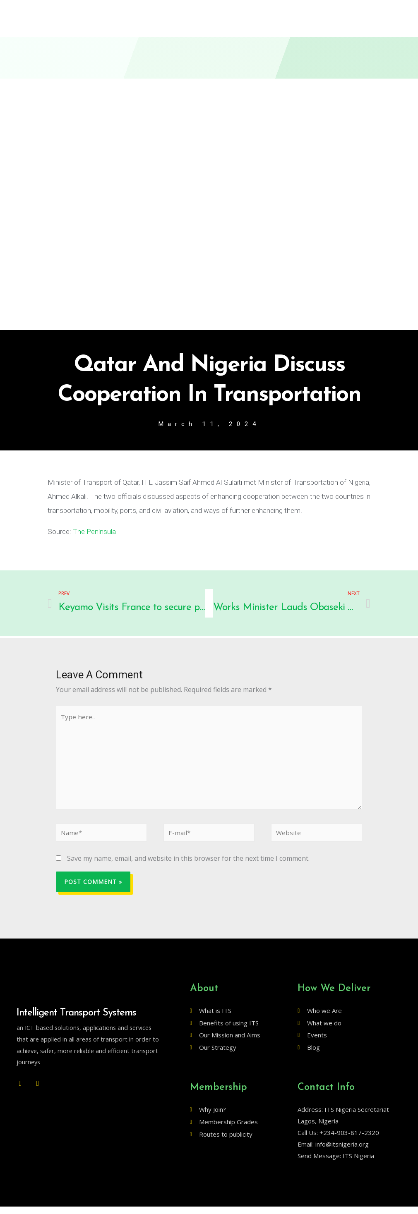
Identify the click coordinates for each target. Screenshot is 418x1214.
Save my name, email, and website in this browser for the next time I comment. (188, 866)
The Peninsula (94, 532)
